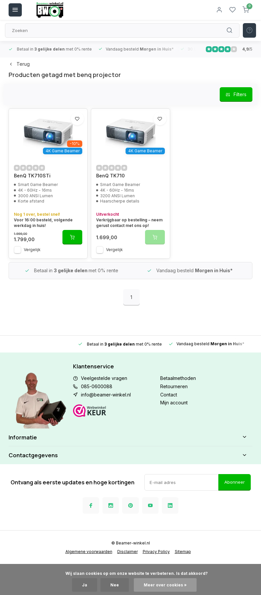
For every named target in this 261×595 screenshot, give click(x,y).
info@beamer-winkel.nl (106, 394)
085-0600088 (96, 386)
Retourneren (174, 386)
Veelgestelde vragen (104, 378)
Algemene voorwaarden (88, 551)
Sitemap (183, 551)
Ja (84, 584)
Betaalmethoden (178, 378)
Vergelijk (32, 249)
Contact (168, 394)
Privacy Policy (156, 551)
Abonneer (234, 482)
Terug (19, 64)
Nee (114, 584)
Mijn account (174, 402)
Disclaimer (127, 551)
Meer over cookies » (165, 584)
